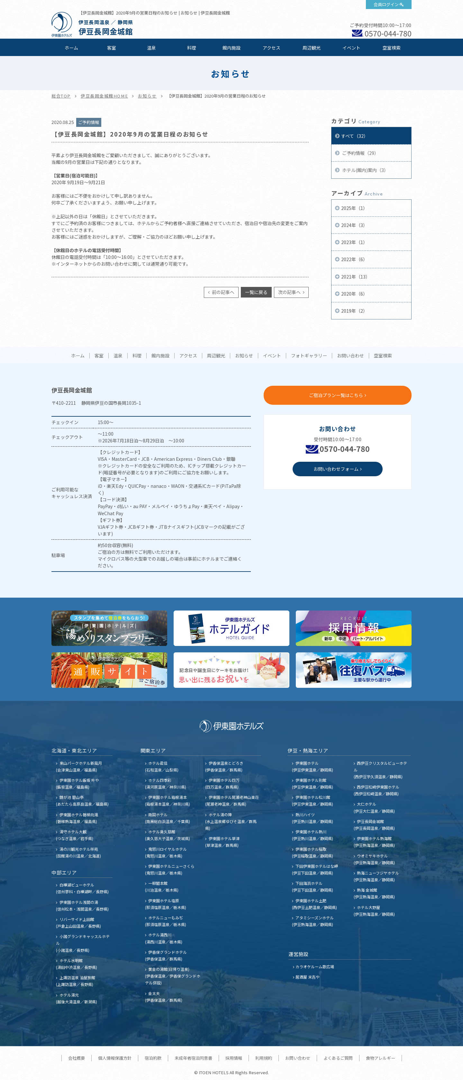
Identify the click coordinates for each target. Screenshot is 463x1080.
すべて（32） (354, 136)
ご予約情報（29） (360, 153)
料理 (191, 47)
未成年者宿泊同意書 (193, 1058)
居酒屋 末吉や (307, 977)
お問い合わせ (350, 356)
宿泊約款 (153, 1058)
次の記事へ (290, 292)
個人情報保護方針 (115, 1058)
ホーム (71, 47)
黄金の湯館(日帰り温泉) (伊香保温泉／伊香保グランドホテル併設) (172, 975)
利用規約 (263, 1058)
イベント (351, 47)
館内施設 (231, 47)
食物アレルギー (380, 1058)
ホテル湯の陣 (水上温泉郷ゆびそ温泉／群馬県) (231, 821)
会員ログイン (386, 4)
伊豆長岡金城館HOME (104, 96)
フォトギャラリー (309, 356)
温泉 (151, 47)
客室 (111, 47)
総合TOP (61, 96)
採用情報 (233, 1058)
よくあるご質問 (338, 1058)
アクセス (271, 47)
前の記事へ (222, 292)
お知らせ (147, 96)
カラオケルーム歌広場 (314, 966)
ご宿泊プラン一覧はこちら (336, 395)
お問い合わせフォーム (336, 469)
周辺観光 (312, 47)
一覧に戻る (256, 292)
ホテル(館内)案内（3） (364, 170)
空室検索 (392, 47)
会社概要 (76, 1058)
